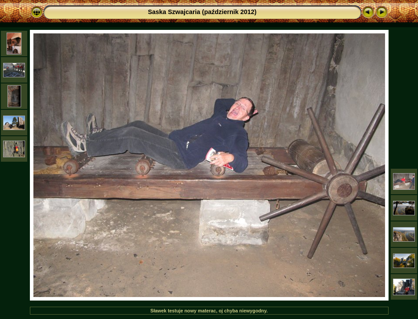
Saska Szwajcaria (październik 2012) (202, 11)
